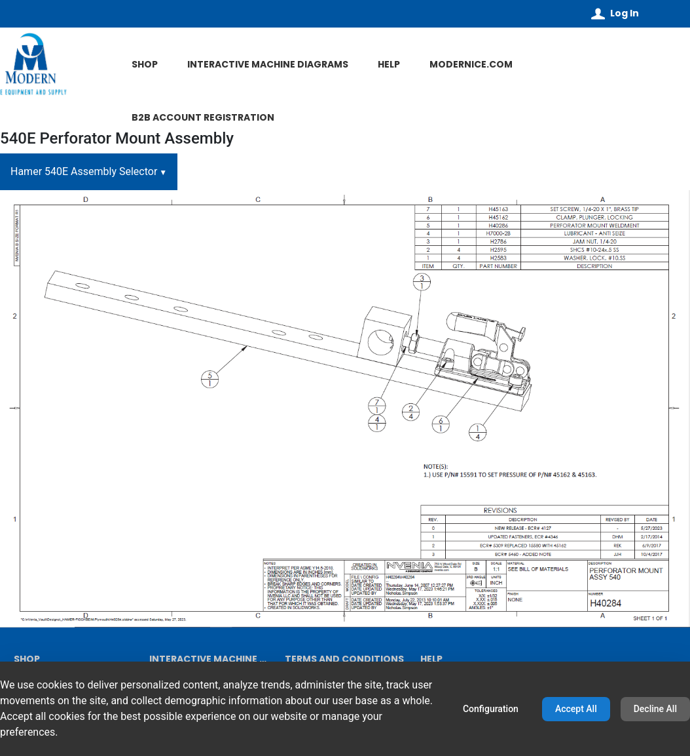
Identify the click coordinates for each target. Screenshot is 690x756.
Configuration (490, 709)
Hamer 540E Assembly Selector (83, 171)
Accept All (576, 709)
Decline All (655, 709)
